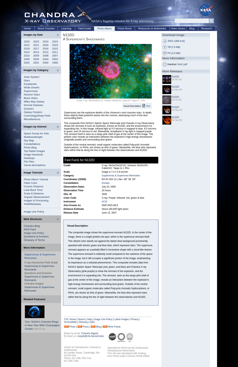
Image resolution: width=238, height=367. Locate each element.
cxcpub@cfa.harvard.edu (90, 336)
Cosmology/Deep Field (37, 115)
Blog (191, 28)
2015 (55, 48)
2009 (36, 55)
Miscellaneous (32, 119)
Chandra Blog (32, 225)
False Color (30, 182)
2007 (55, 55)
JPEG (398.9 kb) (176, 41)
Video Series (178, 28)
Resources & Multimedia (152, 28)
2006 (27, 59)
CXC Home (70, 319)
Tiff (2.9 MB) (173, 47)
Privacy (134, 319)
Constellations (32, 144)
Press (86, 326)
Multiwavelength (33, 136)
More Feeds (114, 326)
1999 (55, 62)
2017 (36, 48)
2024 (46, 41)
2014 (27, 52)
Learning (66, 28)
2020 (46, 45)
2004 (46, 59)
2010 (27, 55)
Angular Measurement (37, 197)
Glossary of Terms (34, 240)
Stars (27, 80)
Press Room (125, 28)
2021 (36, 45)
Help (89, 319)
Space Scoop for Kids (36, 133)
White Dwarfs (31, 87)
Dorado (105, 183)
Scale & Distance (34, 193)
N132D (175, 76)
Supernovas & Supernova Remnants (121, 175)
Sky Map (29, 140)
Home (27, 28)
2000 (46, 62)
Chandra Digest (89, 333)
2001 (36, 62)
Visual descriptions (35, 165)
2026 (27, 41)
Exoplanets (30, 84)
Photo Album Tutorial (36, 179)
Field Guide (84, 28)
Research (206, 28)
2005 (36, 59)
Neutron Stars (32, 94)
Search (81, 319)
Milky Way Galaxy (34, 101)
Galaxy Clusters (33, 112)
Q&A (92, 322)
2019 (55, 45)
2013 (36, 52)
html (180, 64)
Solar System (31, 76)
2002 (27, 62)
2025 (36, 41)
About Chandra (45, 28)
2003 (55, 59)
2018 (27, 48)
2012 (46, 52)
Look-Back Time (33, 189)
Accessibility (70, 322)
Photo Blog (30, 147)
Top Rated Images (34, 151)
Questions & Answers (36, 236)
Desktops (29, 158)
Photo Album (104, 28)
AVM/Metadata (32, 204)
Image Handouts (33, 154)
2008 (46, 55)
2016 (46, 48)
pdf (185, 64)
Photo (72, 326)
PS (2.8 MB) (173, 53)
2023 (55, 41)
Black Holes (31, 98)
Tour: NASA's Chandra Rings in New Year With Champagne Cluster (42, 325)
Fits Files (29, 161)
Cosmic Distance (33, 186)
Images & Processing (36, 200)
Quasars (29, 108)
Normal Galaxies (33, 105)
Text (148, 106)
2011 (55, 52)
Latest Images (121, 319)
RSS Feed (30, 229)
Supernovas (31, 91)
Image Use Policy (34, 211)
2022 (27, 45)
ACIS (104, 201)
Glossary (83, 322)
